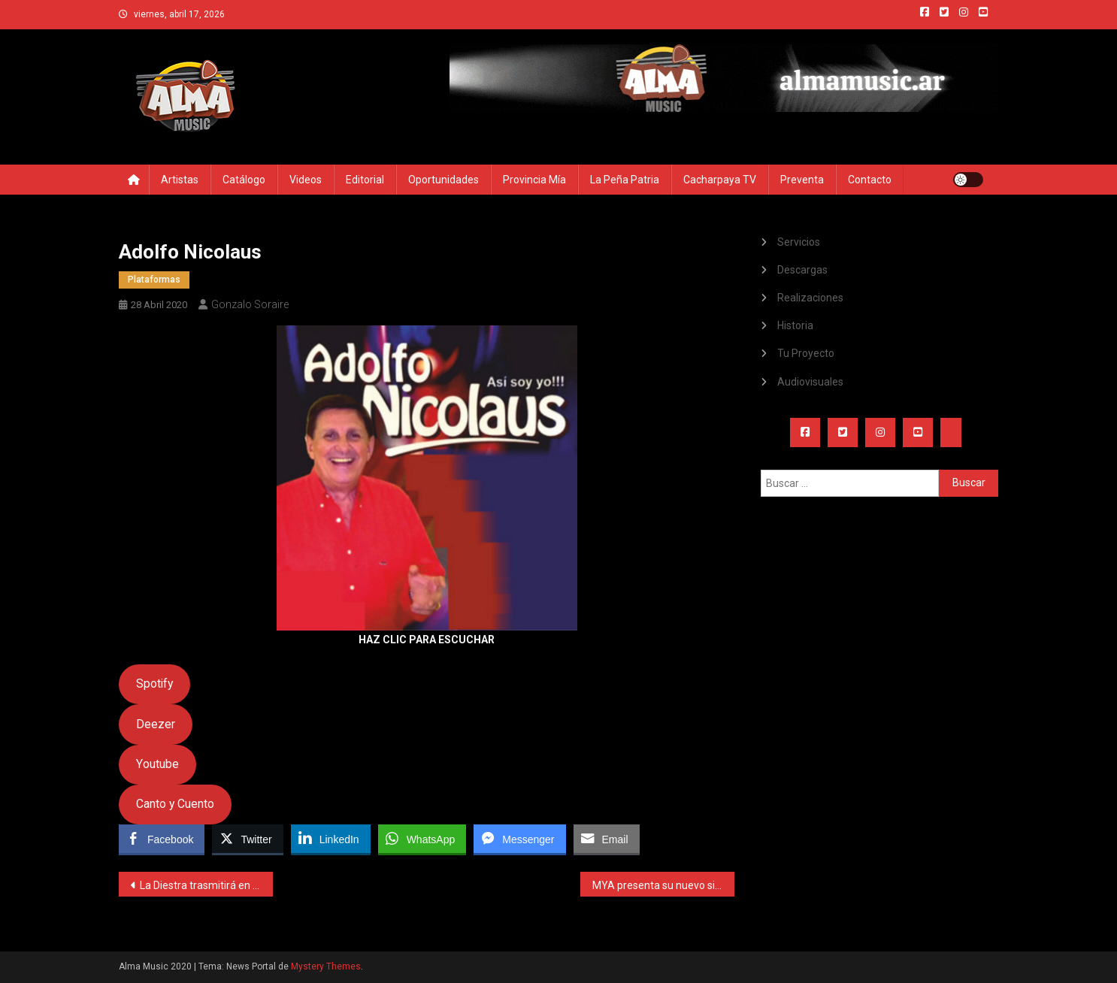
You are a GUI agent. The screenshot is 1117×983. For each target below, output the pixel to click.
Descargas (802, 270)
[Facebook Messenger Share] (519, 838)
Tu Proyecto (805, 353)
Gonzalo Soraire (250, 304)
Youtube (157, 764)
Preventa (802, 180)
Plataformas (154, 279)
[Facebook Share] (161, 838)
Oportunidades (443, 180)
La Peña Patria (624, 180)
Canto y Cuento (175, 804)
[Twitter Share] (247, 838)
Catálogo (243, 180)
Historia (795, 325)
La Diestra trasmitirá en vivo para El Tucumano (206, 885)
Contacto (869, 180)
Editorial (365, 180)
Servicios (798, 242)
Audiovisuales (810, 382)
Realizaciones (810, 298)
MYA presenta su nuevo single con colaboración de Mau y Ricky (663, 885)
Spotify (154, 683)
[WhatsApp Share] (422, 838)
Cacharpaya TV (719, 180)
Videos (305, 180)
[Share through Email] (607, 838)
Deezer (155, 724)
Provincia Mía (534, 180)
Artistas (179, 180)
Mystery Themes (326, 966)
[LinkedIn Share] (331, 838)
